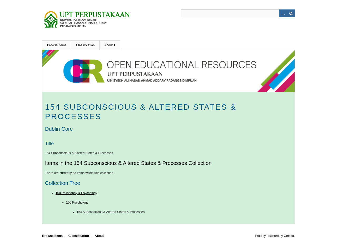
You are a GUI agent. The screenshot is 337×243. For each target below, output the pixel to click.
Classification (85, 45)
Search (291, 13)
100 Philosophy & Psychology (76, 193)
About (108, 45)
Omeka (289, 236)
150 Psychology (77, 202)
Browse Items (56, 45)
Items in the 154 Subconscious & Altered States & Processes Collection (128, 163)
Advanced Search (283, 13)
